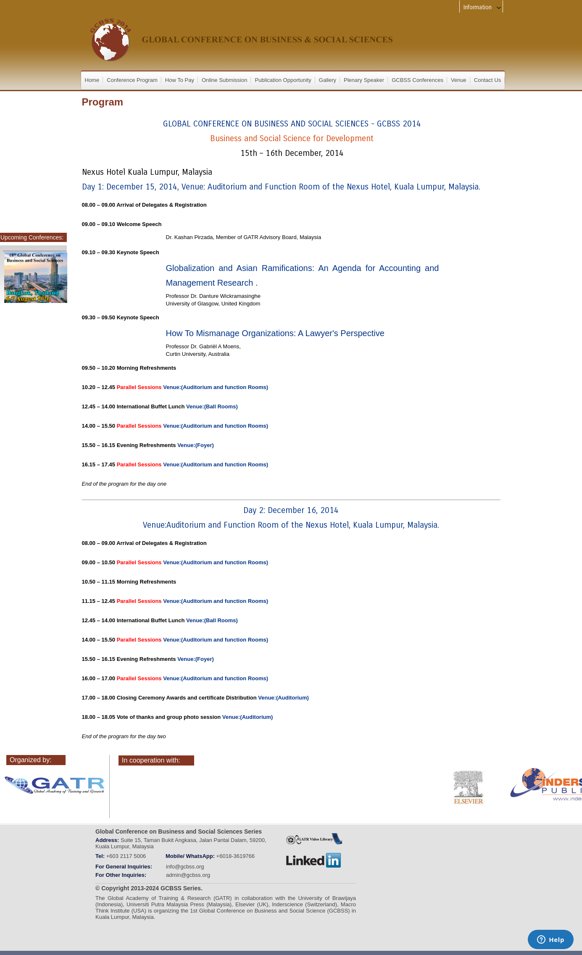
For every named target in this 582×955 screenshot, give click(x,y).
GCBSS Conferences (417, 80)
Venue (458, 80)
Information (482, 7)
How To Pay (179, 80)
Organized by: (31, 759)
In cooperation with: (151, 760)
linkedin (313, 860)
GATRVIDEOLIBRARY (313, 838)
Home (92, 80)
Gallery (327, 80)
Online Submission (224, 80)
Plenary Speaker (364, 80)
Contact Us (487, 80)
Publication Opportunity (283, 80)
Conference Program (132, 80)
